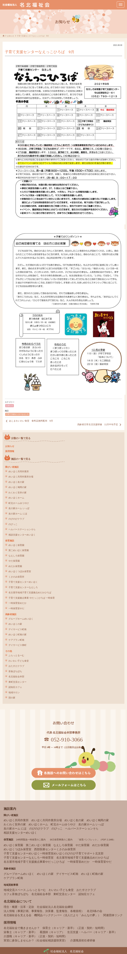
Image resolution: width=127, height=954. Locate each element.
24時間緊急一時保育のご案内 (31, 839)
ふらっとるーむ (16, 655)
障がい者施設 (12, 467)
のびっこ (12, 524)
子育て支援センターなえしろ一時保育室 (29, 857)
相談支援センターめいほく (22, 534)
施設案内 (10, 808)
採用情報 (9, 451)
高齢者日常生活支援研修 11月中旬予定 (99, 424)
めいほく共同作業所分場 (20, 476)
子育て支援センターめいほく (23, 582)
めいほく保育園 (16, 545)
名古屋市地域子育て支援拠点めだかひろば (29, 592)
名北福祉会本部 (16, 676)
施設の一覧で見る (20, 459)
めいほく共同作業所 (18, 471)
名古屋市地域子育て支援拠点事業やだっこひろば (34, 861)
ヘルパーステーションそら (22, 529)
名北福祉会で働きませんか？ (22, 928)
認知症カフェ (15, 687)
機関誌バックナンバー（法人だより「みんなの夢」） (67, 915)
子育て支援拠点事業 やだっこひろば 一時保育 (31, 598)
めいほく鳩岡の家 (17, 487)
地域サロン (14, 692)
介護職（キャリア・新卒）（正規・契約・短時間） (35, 936)
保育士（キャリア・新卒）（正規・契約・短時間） (74, 928)
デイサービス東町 (17, 645)
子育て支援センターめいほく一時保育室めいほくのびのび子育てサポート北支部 (53, 853)
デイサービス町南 (17, 629)
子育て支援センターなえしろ (17, 414)
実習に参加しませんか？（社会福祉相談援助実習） (35, 940)
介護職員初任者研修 (82, 940)
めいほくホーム (16, 497)
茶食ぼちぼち (15, 671)
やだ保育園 (14, 561)
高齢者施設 (10, 614)
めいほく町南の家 (17, 634)
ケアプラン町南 (16, 640)
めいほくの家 (15, 624)
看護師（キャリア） (52, 932)
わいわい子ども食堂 (18, 661)
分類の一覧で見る (20, 438)
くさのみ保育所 (16, 576)
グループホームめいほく (20, 618)
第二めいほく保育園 (18, 550)
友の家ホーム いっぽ (18, 508)
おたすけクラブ (16, 666)
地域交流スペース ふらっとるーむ (25, 889)
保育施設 (9, 540)
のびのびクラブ (16, 519)
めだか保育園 (15, 566)
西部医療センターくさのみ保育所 (55, 849)
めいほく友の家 (16, 482)
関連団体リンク (113, 915)
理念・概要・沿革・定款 (19, 906)
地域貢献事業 (11, 884)
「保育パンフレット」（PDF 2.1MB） (96, 839)
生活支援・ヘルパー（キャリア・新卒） (92, 932)
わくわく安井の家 (17, 492)
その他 (8, 651)
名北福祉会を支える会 (17, 915)
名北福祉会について (18, 901)
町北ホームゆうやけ (18, 503)
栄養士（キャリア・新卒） (20, 932)
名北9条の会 (94, 911)
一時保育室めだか (17, 603)
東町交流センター (17, 682)
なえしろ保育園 (16, 555)
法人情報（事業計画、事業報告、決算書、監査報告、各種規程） (44, 911)
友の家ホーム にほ (17, 513)
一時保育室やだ (16, 608)
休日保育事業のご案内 (61, 839)
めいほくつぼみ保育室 (19, 571)
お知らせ (9, 406)
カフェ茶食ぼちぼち (16, 894)
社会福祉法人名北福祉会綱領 (55, 906)
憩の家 (11, 697)
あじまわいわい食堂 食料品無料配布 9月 (29, 421)
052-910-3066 (67, 739)
